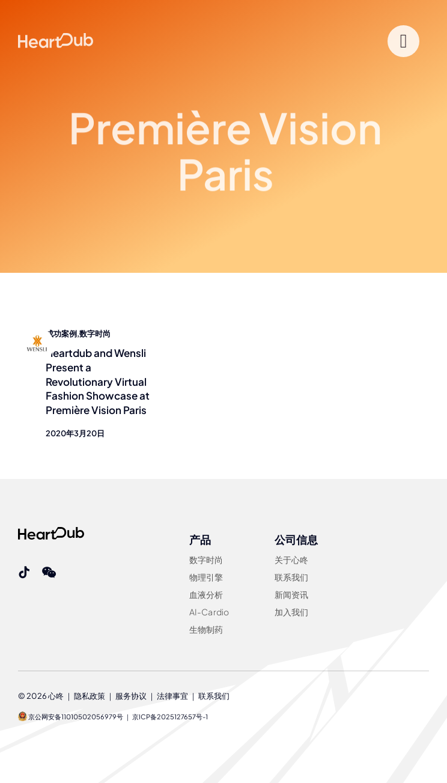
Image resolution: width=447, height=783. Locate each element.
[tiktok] (24, 573)
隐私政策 (89, 696)
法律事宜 (172, 696)
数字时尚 (95, 333)
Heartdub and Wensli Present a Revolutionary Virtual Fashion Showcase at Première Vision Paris (98, 381)
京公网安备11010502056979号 (70, 717)
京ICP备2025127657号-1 (170, 717)
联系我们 (214, 696)
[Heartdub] (51, 531)
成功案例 (61, 333)
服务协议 (131, 696)
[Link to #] (403, 41)
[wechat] (49, 573)
